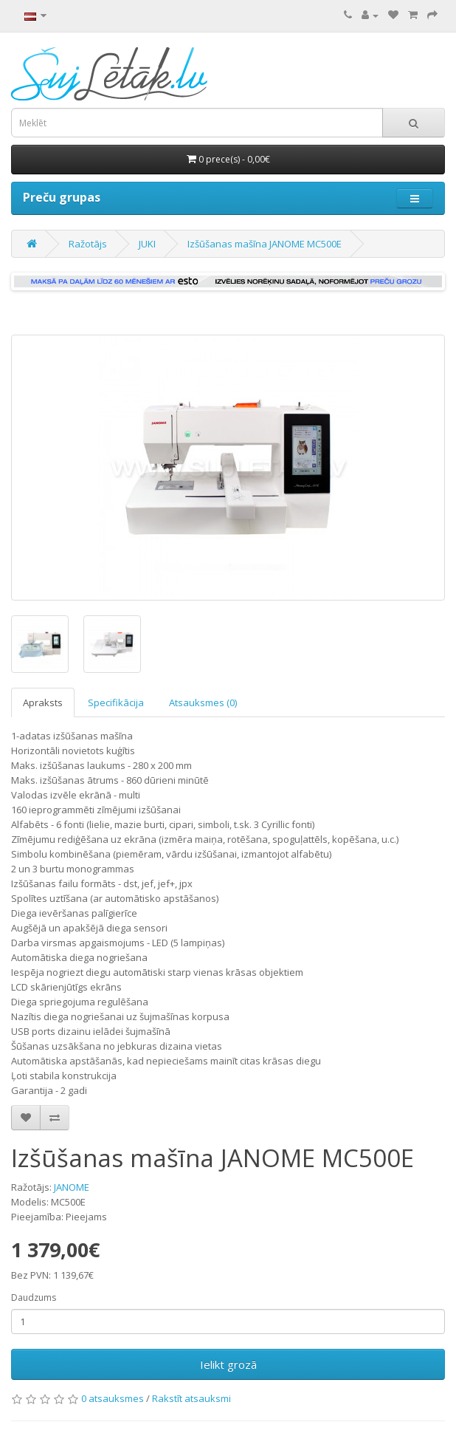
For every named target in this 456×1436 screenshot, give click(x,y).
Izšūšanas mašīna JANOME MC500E (264, 243)
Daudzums (33, 1297)
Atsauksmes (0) (203, 702)
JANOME (71, 1187)
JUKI (147, 243)
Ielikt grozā (228, 1364)
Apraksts (43, 702)
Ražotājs (88, 243)
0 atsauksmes (112, 1398)
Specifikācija (116, 702)
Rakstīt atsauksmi (191, 1398)
